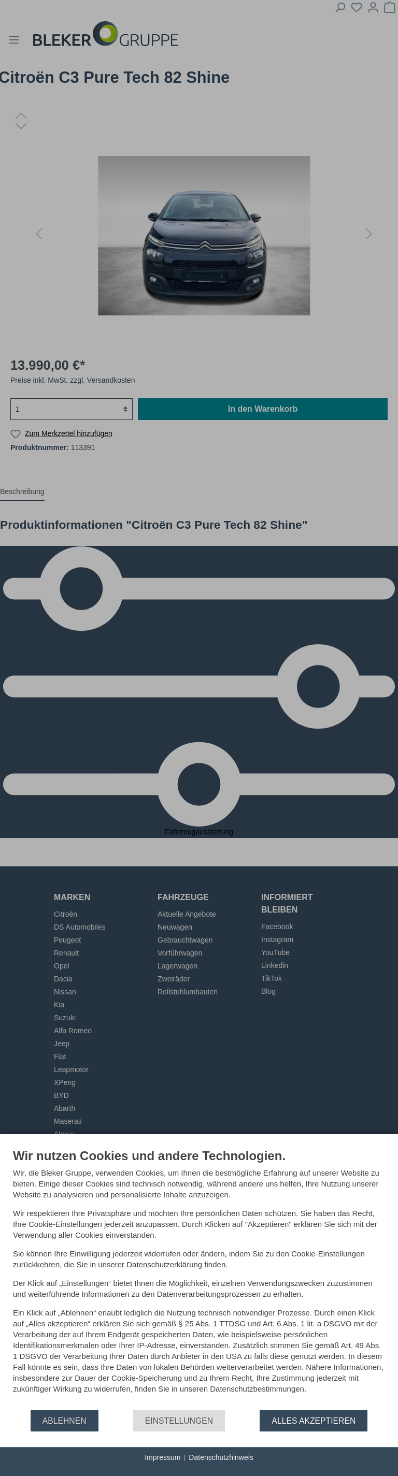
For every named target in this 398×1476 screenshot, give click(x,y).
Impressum (162, 1457)
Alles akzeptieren (314, 1420)
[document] (199, 1279)
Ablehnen (64, 1420)
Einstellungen (179, 1420)
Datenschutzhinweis (221, 1457)
